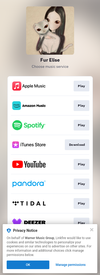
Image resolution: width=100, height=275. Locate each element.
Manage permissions (71, 265)
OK (28, 265)
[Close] (91, 229)
